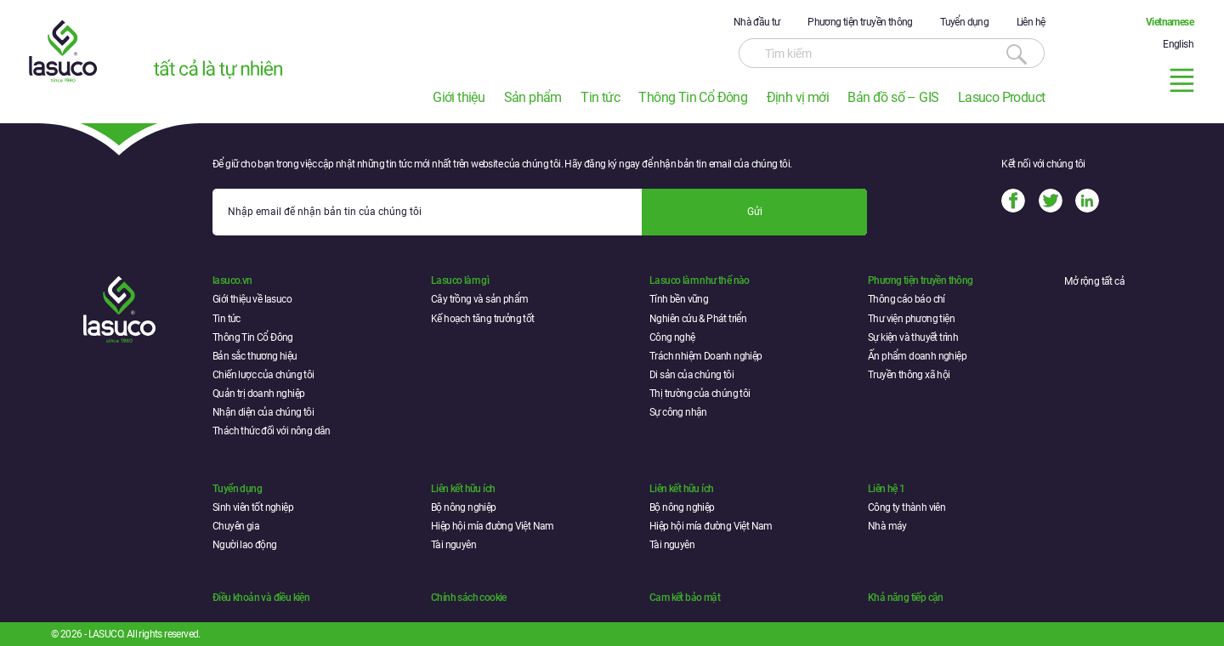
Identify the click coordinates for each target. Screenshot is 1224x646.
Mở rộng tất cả (1094, 281)
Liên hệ (1031, 22)
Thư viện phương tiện (911, 319)
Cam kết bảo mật (684, 598)
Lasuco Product (1002, 97)
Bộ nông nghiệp (463, 507)
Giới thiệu (458, 97)
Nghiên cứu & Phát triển (697, 319)
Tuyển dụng (964, 22)
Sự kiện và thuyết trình (913, 337)
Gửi (754, 212)
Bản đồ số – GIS (892, 97)
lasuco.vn (232, 280)
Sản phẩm (533, 97)
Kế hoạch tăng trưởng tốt (483, 319)
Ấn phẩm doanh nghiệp (917, 356)
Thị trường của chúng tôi (700, 394)
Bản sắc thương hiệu (255, 356)
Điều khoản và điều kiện (260, 598)
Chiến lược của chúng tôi (263, 375)
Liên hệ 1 (886, 489)
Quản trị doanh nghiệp (258, 394)
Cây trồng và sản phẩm (479, 299)
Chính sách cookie (469, 598)
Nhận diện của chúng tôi (263, 412)
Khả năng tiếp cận (906, 598)
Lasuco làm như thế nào (699, 280)
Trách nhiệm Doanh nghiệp (705, 356)
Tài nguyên (453, 545)
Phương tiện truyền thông (860, 22)
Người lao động (244, 545)
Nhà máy (887, 526)
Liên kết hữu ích (463, 489)
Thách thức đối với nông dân (271, 431)
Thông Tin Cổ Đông (692, 97)
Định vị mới (798, 97)
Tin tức (600, 97)
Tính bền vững (678, 299)
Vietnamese (1169, 22)
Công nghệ (672, 337)
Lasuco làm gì (460, 280)
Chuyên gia (235, 526)
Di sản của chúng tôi (691, 375)
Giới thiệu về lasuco (252, 299)
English (1178, 44)
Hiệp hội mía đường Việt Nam (492, 526)
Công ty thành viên (906, 507)
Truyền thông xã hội (909, 375)
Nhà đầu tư (757, 22)
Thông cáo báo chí (906, 299)
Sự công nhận (678, 412)
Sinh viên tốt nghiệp (252, 507)
